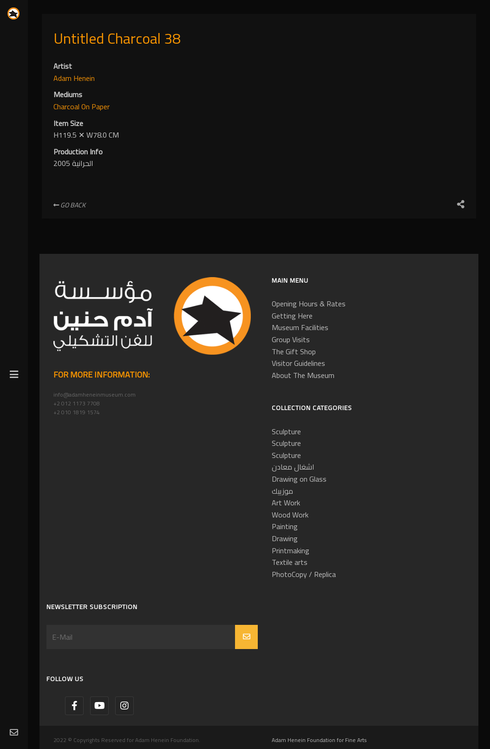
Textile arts (289, 562)
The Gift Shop (294, 351)
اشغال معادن (293, 467)
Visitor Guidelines (298, 363)
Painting (285, 526)
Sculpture (286, 431)
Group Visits (291, 339)
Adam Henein (74, 78)
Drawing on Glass (299, 479)
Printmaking (290, 550)
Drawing (285, 538)
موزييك (282, 491)
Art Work (286, 503)
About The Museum (303, 375)
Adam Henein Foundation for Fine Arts (319, 740)
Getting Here (292, 316)
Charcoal (67, 106)
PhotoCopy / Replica (304, 574)
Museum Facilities (300, 327)
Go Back (69, 205)
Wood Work (290, 515)
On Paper (95, 106)
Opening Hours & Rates (309, 304)
